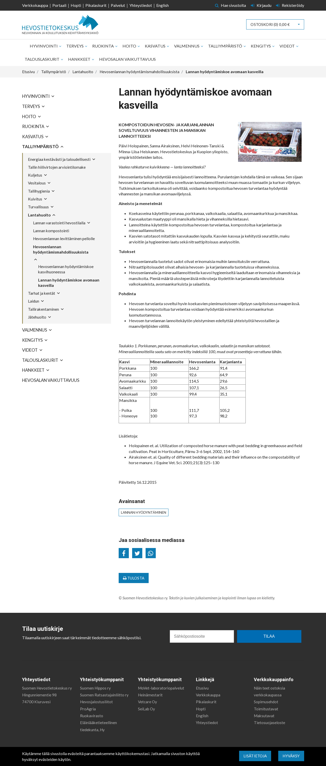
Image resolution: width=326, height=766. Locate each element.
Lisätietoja (255, 756)
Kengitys (261, 45)
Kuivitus (35, 199)
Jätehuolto (37, 317)
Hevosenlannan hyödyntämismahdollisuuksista (60, 249)
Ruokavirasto (91, 712)
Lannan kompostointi (51, 230)
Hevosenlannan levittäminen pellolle (64, 238)
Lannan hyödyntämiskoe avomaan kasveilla (68, 283)
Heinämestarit (150, 691)
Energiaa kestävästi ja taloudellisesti (59, 159)
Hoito (129, 45)
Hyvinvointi (44, 45)
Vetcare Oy (147, 698)
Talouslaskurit (42, 59)
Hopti (76, 5)
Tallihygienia (39, 191)
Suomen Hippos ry (95, 684)
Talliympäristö (225, 45)
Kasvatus (155, 45)
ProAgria (88, 705)
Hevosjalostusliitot (96, 698)
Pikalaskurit (95, 5)
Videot (288, 45)
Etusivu (202, 684)
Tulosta (133, 578)
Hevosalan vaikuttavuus (127, 59)
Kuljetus (35, 175)
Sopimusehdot (266, 698)
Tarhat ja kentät (41, 293)
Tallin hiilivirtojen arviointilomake (57, 167)
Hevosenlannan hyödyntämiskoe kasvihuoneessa (66, 269)
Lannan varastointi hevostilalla (59, 223)
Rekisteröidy (290, 5)
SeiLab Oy (146, 705)
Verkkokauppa (35, 5)
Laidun (33, 301)
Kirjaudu (261, 5)
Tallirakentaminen (43, 309)
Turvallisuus (38, 207)
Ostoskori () (270, 24)
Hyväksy (291, 756)
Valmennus (187, 45)
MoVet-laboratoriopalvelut (161, 684)
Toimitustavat (266, 705)
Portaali (59, 5)
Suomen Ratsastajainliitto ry (104, 691)
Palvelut (118, 5)
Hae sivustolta (230, 5)
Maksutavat (264, 712)
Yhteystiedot (140, 5)
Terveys (75, 45)
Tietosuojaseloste (269, 719)
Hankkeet (79, 59)
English (162, 5)
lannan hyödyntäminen (143, 512)
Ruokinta (103, 45)
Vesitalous (37, 183)
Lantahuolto (39, 215)
